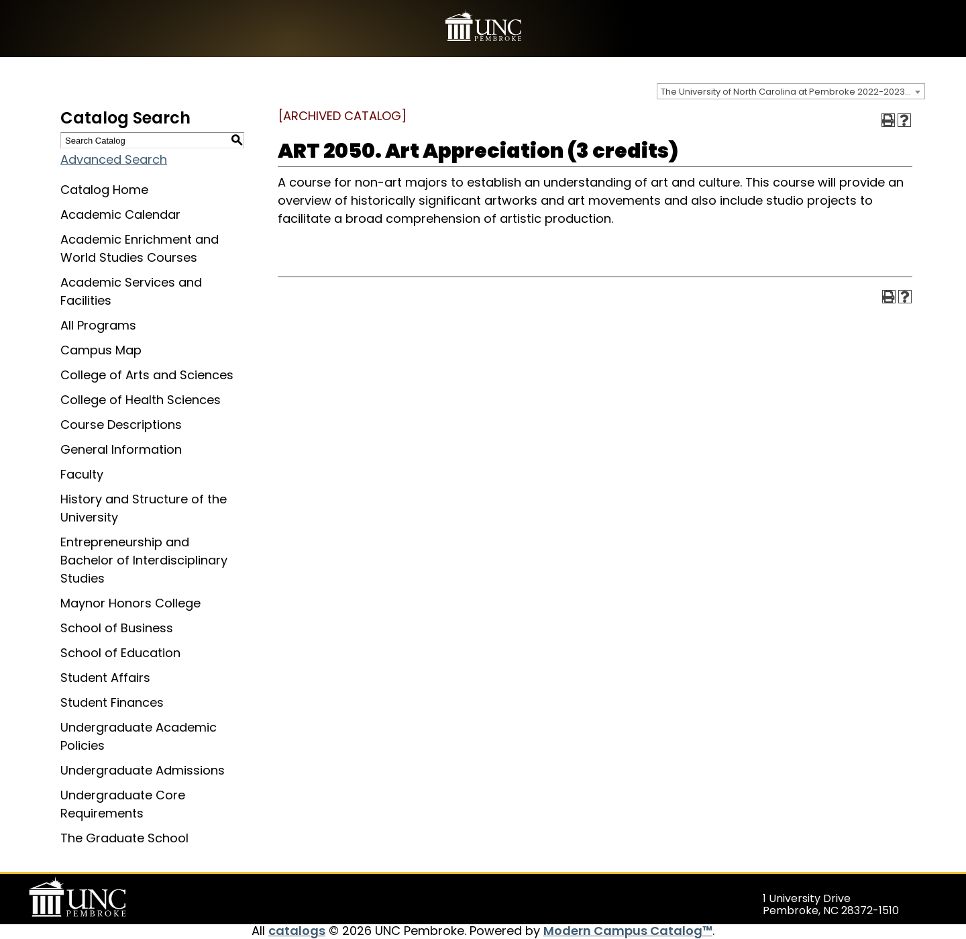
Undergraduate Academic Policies (138, 736)
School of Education (120, 652)
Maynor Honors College (130, 603)
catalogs (296, 930)
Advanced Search (113, 159)
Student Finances (112, 702)
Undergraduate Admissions (142, 770)
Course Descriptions (121, 424)
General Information (121, 449)
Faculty (81, 474)
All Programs (98, 325)
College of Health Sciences (140, 399)
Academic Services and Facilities (131, 291)
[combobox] (791, 91)
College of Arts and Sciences (146, 374)
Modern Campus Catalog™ (627, 930)
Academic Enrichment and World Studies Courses (139, 248)
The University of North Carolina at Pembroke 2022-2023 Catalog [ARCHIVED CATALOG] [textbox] (792, 91)
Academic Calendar (120, 214)
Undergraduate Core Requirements (122, 804)
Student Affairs (105, 677)
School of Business (116, 628)
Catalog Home (104, 189)
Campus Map (101, 350)
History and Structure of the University (143, 508)
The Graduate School (124, 838)
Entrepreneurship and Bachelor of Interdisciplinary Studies (143, 560)
